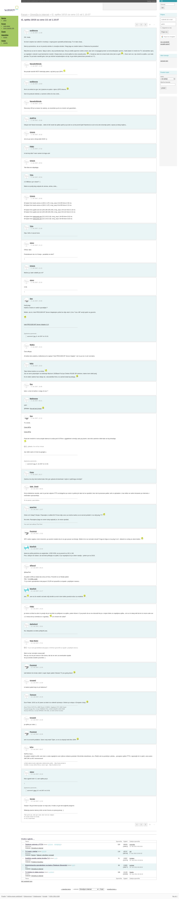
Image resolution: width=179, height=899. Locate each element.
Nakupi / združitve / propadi (45, 855)
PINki (32, 147)
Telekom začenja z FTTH (34, 844)
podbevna (34, 30)
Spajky (131, 872)
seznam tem (164, 61)
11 (60, 844)
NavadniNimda (36, 64)
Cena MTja (27, 432)
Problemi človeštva (37, 862)
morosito (132, 844)
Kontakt (45, 896)
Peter (32, 472)
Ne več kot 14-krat (35, 408)
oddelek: (86, 889)
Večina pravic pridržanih (14, 896)
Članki (3, 32)
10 (58, 844)
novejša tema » (112, 889)
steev (32, 243)
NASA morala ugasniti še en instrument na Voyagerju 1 (45, 1)
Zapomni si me (165, 28)
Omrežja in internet (37, 848)
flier (31, 384)
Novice (3, 18)
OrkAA (32, 132)
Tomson (33, 695)
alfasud (33, 565)
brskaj (5, 37)
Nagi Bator (34, 641)
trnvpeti (33, 680)
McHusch (27, 853)
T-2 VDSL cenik (32, 579)
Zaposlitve (4, 35)
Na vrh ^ (175, 896)
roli (130, 851)
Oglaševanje (37, 896)
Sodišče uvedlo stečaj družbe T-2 (37, 858)
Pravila (3, 896)
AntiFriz (33, 118)
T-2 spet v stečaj (31, 851)
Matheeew (34, 399)
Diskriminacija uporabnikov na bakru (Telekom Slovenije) (46, 865)
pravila (5, 43)
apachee (33, 507)
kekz (31, 363)
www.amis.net (37, 216)
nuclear (131, 865)
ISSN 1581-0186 (54, 896)
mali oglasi (6, 26)
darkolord (34, 624)
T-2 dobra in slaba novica (34, 872)
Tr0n (31, 175)
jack (26, 867)
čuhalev (131, 858)
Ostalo (3, 41)
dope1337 (28, 860)
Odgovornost (28, 896)
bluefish (33, 546)
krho (31, 747)
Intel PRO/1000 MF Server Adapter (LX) (36, 324)
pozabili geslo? (165, 44)
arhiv (5, 20)
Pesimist (33, 531)
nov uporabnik (164, 42)
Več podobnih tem (26, 881)
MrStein (27, 874)
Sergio (32, 799)
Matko (32, 345)
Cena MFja (27, 427)
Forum (3, 24)
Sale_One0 (34, 486)
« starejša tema (66, 889)
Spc (31, 299)
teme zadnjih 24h (8, 28)
